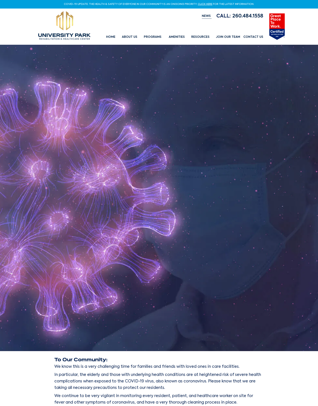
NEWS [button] (206, 16)
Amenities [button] (177, 37)
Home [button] (110, 37)
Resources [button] (200, 37)
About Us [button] (129, 37)
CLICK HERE (205, 4)
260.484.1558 (247, 16)
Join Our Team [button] (228, 37)
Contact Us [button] (253, 37)
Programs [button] (152, 37)
